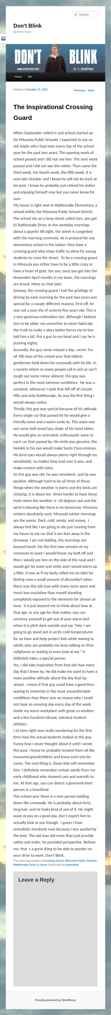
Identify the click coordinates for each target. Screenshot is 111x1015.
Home (18, 76)
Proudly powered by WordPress (55, 1000)
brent (43, 864)
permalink (72, 864)
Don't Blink (27, 26)
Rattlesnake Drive (24, 864)
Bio (30, 76)
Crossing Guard (53, 860)
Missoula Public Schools (81, 860)
